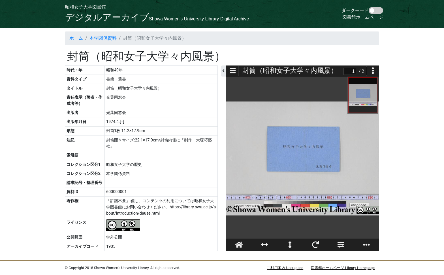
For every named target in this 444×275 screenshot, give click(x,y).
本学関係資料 (103, 38)
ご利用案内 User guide (285, 268)
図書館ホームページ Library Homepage (343, 268)
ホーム (76, 38)
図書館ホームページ (362, 17)
